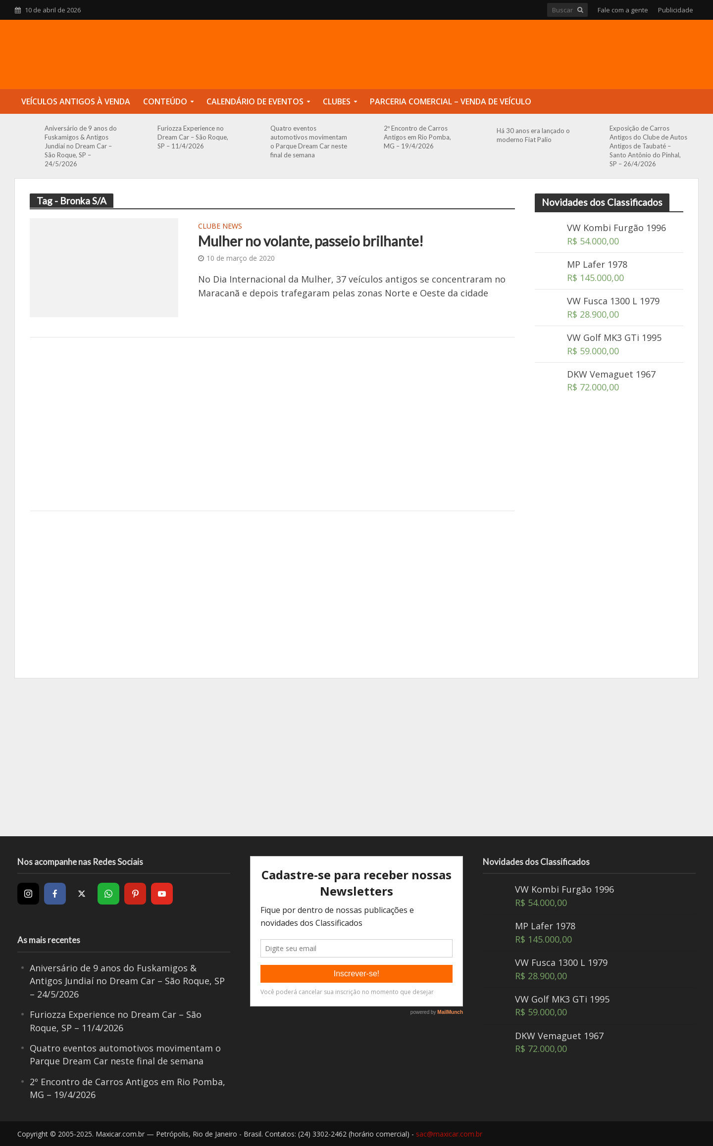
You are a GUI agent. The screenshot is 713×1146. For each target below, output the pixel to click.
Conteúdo (165, 101)
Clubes (337, 101)
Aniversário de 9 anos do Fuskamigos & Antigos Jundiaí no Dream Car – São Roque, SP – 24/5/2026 (81, 146)
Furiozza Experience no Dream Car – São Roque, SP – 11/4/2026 (192, 137)
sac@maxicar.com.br (449, 1134)
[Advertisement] (272, 424)
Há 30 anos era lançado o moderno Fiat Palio (533, 135)
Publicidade (675, 9)
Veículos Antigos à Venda (75, 101)
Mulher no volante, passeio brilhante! (310, 241)
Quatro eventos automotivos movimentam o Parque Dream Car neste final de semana (308, 141)
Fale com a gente (623, 9)
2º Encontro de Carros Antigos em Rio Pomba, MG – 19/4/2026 (417, 137)
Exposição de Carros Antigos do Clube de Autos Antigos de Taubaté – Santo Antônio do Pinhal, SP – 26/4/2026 (648, 146)
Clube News (220, 227)
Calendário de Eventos (255, 101)
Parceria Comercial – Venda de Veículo (450, 101)
